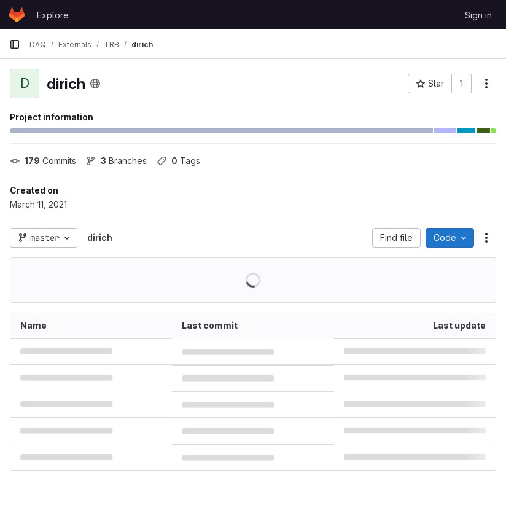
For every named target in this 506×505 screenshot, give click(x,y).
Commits (43, 160)
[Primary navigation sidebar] (15, 44)
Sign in (478, 15)
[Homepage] (17, 15)
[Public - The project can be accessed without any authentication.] (95, 83)
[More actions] (486, 83)
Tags (178, 160)
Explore (53, 15)
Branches (116, 160)
